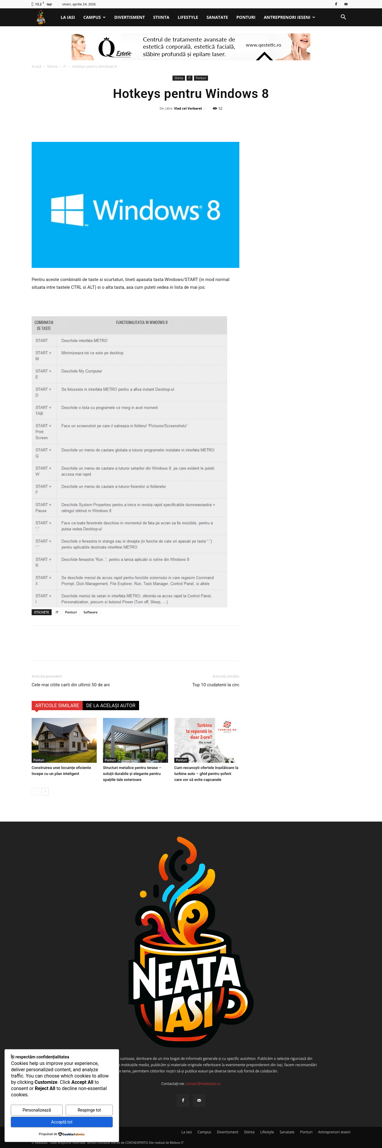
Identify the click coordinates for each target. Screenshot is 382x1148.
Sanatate (217, 17)
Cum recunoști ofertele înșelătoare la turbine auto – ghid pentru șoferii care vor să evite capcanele (206, 773)
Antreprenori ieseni (289, 17)
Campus (94, 17)
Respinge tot (89, 1110)
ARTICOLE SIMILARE (57, 705)
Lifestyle (188, 17)
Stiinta (161, 17)
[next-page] (45, 791)
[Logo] (44, 17)
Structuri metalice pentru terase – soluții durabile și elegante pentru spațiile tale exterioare (132, 773)
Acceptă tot (62, 1122)
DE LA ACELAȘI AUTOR (110, 705)
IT (64, 66)
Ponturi (245, 17)
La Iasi (68, 17)
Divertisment (129, 17)
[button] (343, 18)
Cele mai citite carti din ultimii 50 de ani (71, 684)
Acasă (36, 66)
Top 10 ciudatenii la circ (215, 684)
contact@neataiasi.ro (203, 1083)
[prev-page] (35, 791)
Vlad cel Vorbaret (188, 108)
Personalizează (37, 1110)
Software (91, 612)
